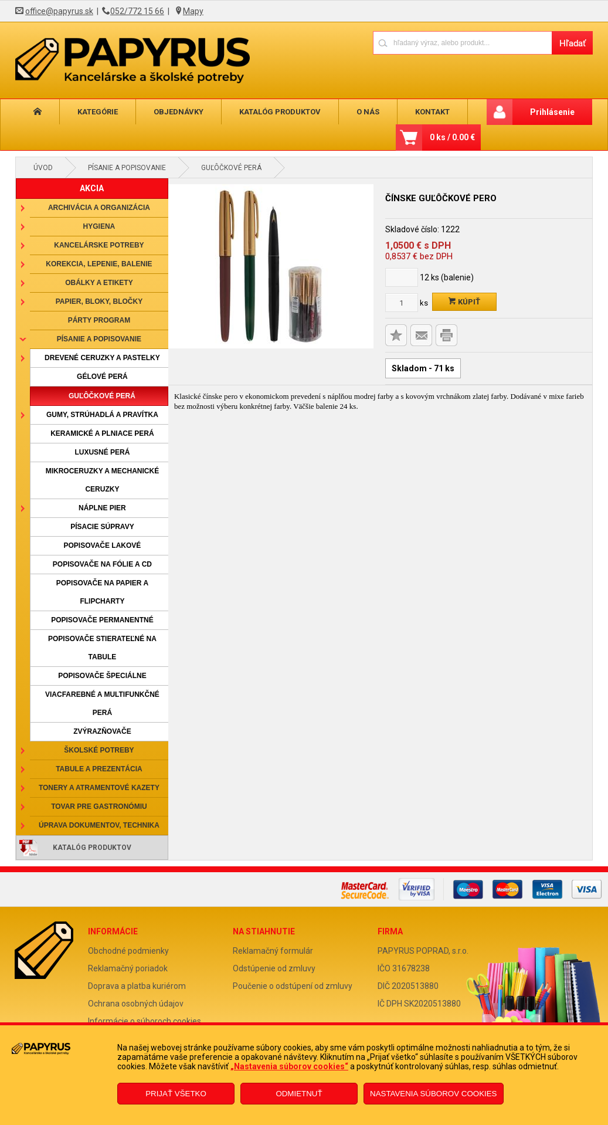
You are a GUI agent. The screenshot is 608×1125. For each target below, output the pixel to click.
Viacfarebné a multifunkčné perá (102, 703)
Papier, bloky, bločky (99, 301)
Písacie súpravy (102, 527)
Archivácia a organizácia (99, 208)
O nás (343, 111)
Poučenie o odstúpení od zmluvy (292, 986)
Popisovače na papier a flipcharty (102, 592)
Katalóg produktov (260, 111)
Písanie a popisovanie (127, 168)
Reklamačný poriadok (128, 968)
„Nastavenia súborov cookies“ (289, 1066)
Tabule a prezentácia (99, 769)
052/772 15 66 (137, 11)
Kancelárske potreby (99, 245)
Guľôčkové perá (231, 168)
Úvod (43, 168)
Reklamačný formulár (273, 950)
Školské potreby (99, 750)
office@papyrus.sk (59, 11)
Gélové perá (102, 376)
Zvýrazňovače (102, 731)
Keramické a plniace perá (102, 433)
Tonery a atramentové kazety (99, 788)
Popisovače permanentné (102, 620)
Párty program (99, 320)
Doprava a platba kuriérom (137, 986)
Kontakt (402, 111)
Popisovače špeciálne (102, 676)
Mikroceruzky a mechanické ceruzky (102, 480)
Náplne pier (102, 508)
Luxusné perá (102, 452)
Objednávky (165, 111)
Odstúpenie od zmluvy (274, 968)
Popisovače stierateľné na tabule (102, 648)
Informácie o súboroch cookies (144, 1021)
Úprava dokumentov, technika (99, 825)
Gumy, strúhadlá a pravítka (102, 415)
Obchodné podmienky (128, 950)
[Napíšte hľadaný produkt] (462, 42)
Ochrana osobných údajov (136, 1003)
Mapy (193, 11)
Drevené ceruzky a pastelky (102, 358)
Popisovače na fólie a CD (102, 564)
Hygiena (99, 226)
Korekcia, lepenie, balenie (99, 264)
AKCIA (92, 188)
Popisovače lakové (102, 545)
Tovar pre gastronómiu (99, 806)
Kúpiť (464, 301)
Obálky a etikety (99, 283)
